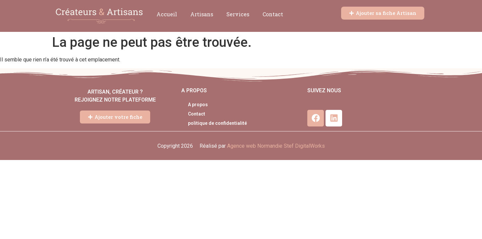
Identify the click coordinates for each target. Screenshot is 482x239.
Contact (273, 14)
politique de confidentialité (217, 123)
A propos (198, 104)
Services (237, 14)
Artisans (201, 14)
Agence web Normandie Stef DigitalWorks (276, 146)
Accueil (166, 14)
